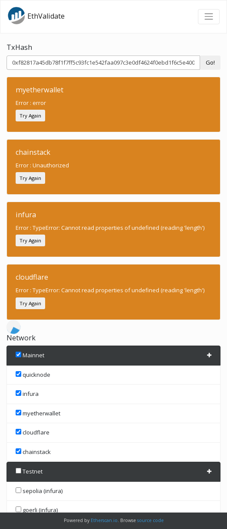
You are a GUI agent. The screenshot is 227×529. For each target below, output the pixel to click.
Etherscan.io (104, 520)
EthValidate (36, 15)
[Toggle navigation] (209, 16)
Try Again (30, 115)
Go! (210, 62)
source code (150, 520)
